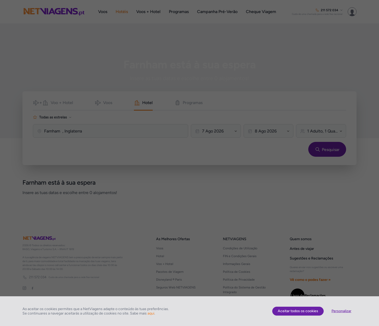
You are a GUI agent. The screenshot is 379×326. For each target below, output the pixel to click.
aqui (150, 313)
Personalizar (341, 311)
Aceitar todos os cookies (298, 311)
